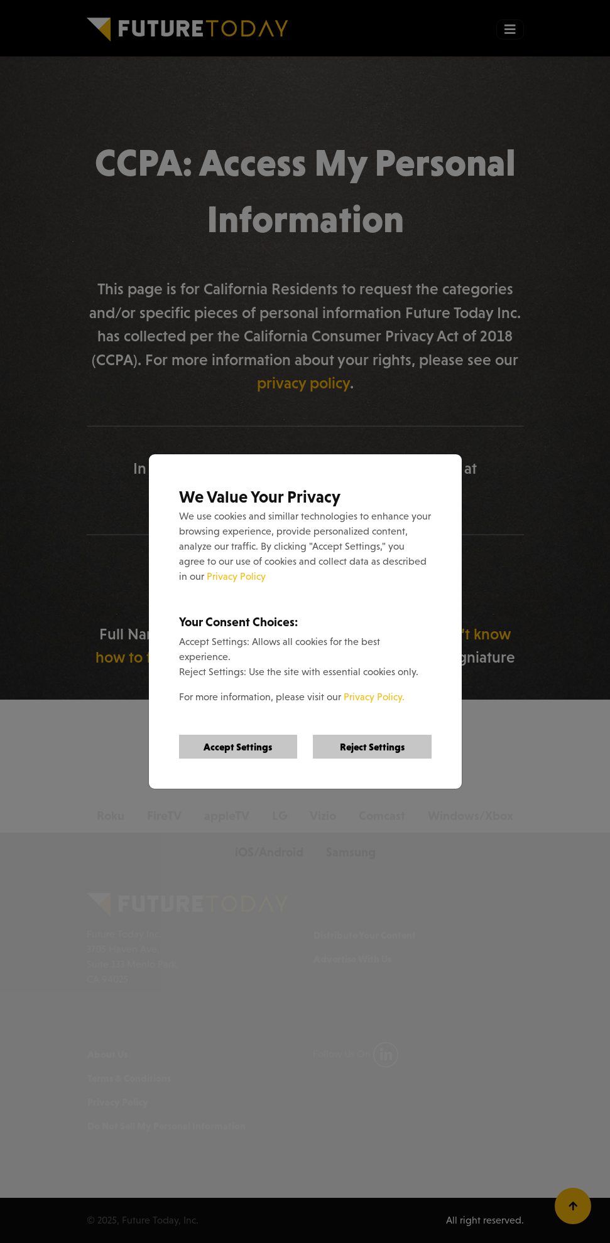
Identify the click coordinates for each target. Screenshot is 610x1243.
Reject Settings (372, 746)
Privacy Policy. (374, 696)
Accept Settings (238, 746)
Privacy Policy (236, 576)
